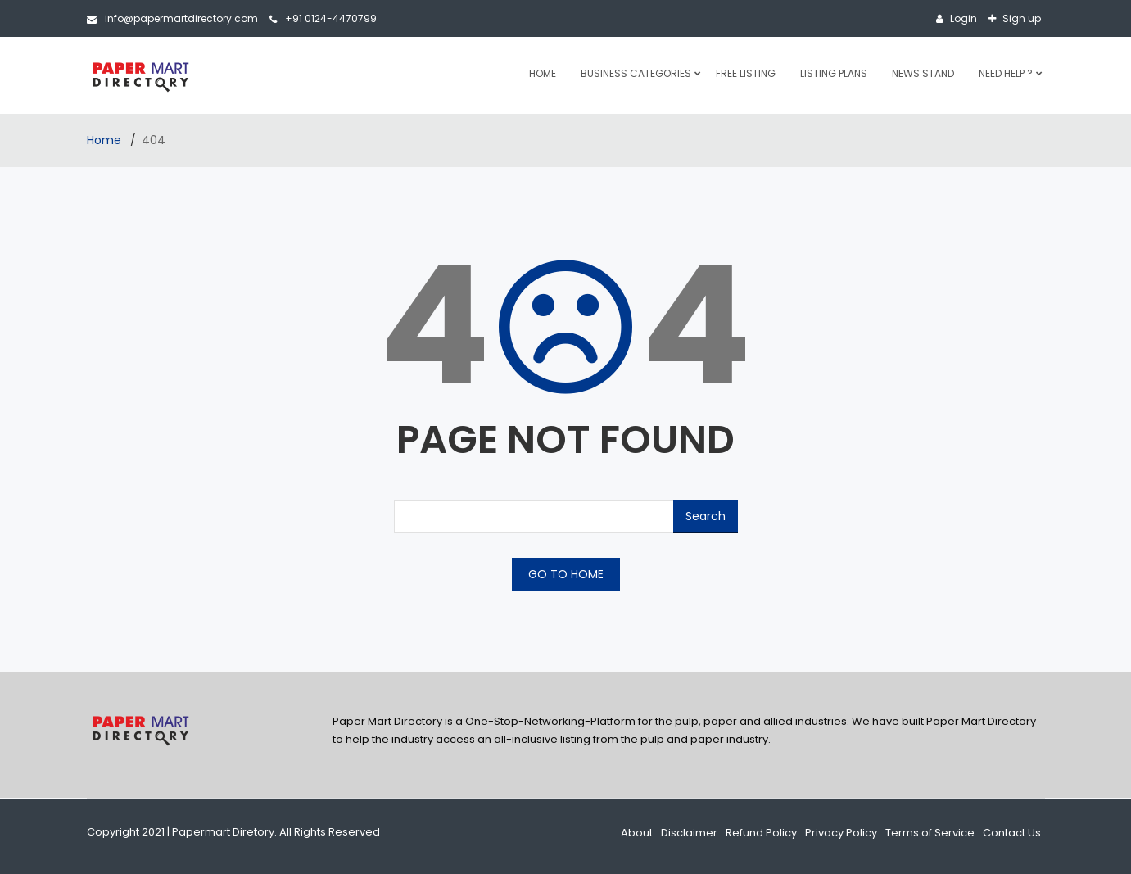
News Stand (923, 73)
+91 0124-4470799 (323, 18)
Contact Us (1012, 832)
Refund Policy (761, 832)
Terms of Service (930, 832)
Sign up (1020, 18)
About (637, 832)
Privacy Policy (841, 832)
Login (962, 18)
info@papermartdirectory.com (172, 18)
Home (542, 73)
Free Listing (746, 73)
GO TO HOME (566, 574)
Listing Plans (833, 73)
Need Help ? (1006, 73)
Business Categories (636, 73)
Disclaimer (689, 832)
